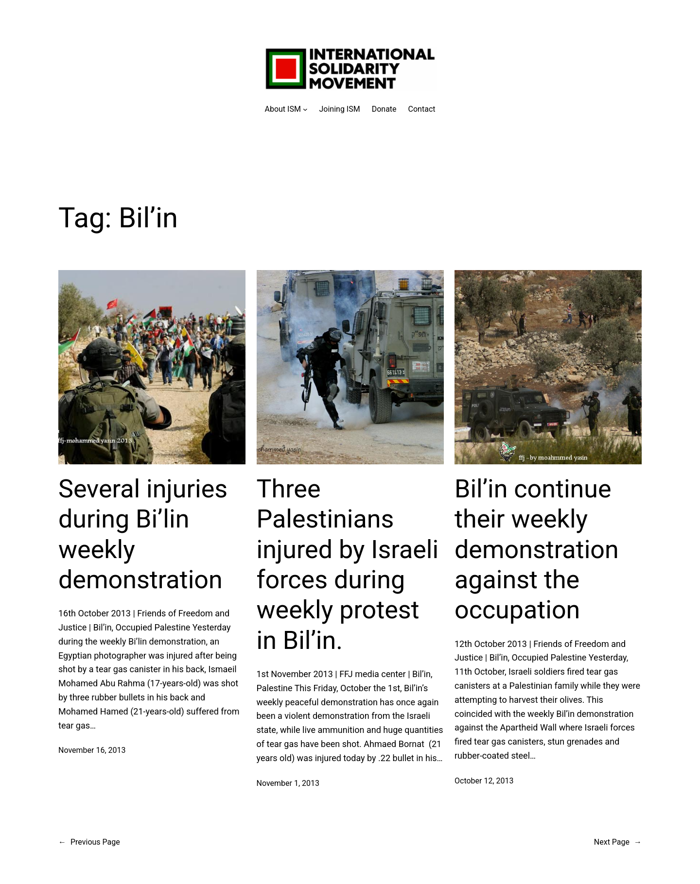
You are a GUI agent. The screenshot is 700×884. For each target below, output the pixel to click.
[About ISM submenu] (286, 109)
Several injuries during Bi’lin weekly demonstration (143, 534)
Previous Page (89, 842)
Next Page (618, 842)
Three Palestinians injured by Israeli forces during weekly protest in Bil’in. (348, 564)
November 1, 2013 (288, 783)
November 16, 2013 (92, 750)
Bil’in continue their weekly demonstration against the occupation (537, 549)
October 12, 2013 (484, 780)
